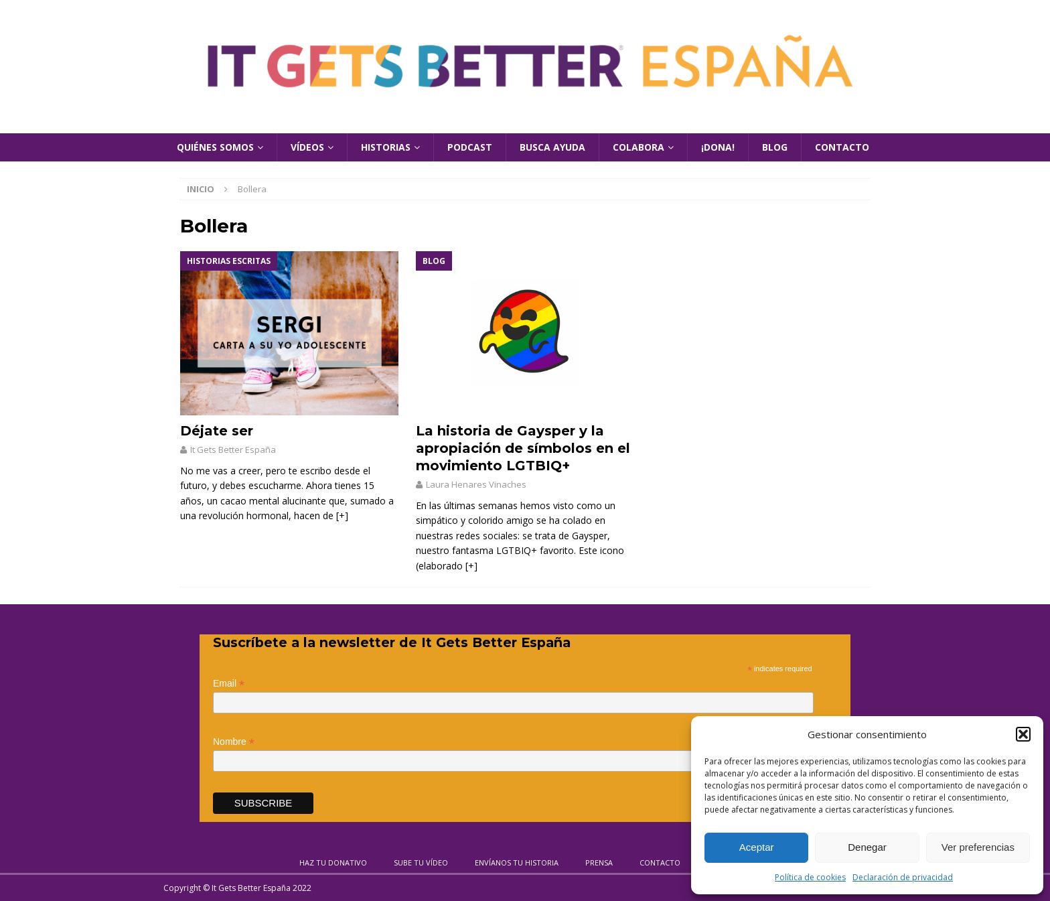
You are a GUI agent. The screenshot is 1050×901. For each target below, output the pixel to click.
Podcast (469, 147)
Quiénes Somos (215, 147)
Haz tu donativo (333, 862)
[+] (342, 515)
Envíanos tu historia (516, 862)
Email (228, 683)
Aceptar (756, 847)
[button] (1023, 734)
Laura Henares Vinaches (476, 484)
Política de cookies (810, 877)
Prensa (599, 862)
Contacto (842, 147)
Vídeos (307, 147)
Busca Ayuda (552, 147)
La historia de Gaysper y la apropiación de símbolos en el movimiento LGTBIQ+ (523, 448)
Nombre (233, 742)
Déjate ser (216, 431)
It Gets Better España (233, 449)
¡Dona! (718, 147)
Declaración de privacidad (902, 877)
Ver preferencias (978, 847)
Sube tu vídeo (421, 862)
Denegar (867, 847)
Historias (385, 147)
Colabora (638, 147)
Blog (775, 147)
